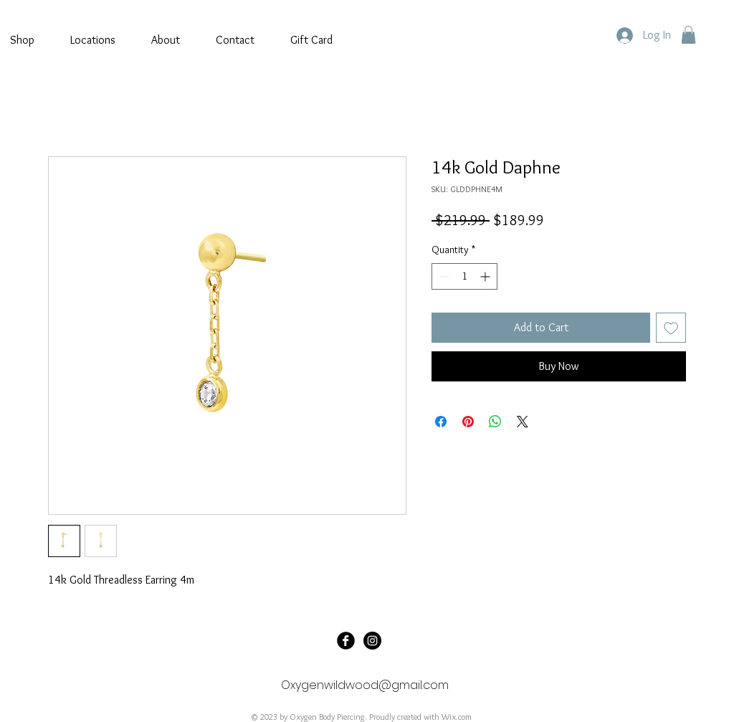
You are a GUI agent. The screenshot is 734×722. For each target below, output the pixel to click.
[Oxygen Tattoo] (346, 641)
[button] (688, 35)
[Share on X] (522, 421)
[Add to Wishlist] (671, 328)
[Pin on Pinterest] (468, 421)
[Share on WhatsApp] (495, 421)
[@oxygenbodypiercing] (372, 641)
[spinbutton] (464, 276)
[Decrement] (443, 276)
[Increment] (486, 276)
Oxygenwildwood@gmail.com (365, 685)
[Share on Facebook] (440, 421)
